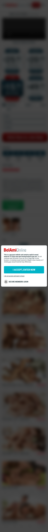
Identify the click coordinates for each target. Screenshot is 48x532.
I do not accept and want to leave (14, 276)
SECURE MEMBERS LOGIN (18, 282)
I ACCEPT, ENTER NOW (24, 269)
